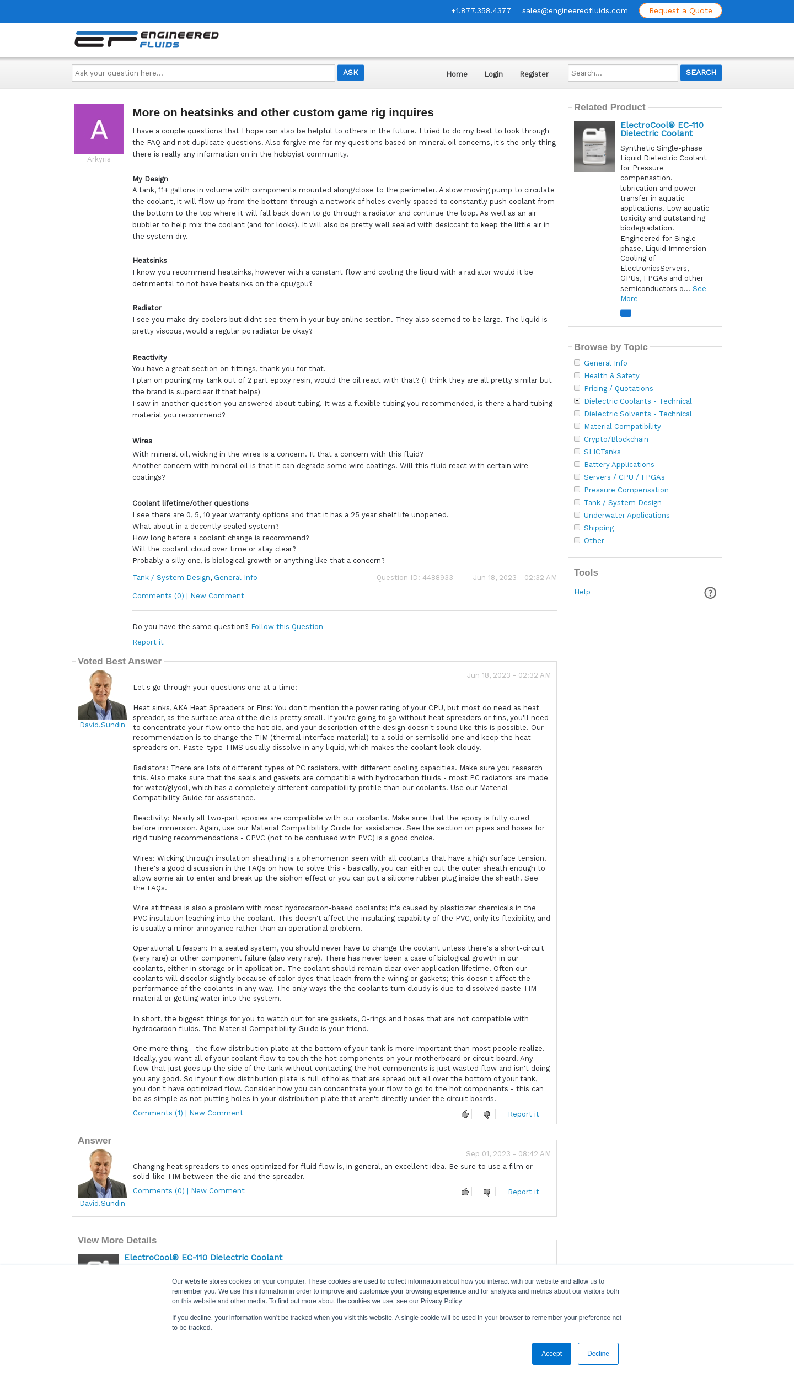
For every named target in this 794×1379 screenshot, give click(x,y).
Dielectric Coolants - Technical (638, 401)
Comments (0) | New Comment (188, 596)
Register (534, 74)
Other (594, 541)
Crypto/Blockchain (616, 439)
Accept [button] (551, 1353)
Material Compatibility (622, 427)
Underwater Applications (627, 515)
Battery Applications (619, 465)
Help (582, 592)
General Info (235, 577)
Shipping (599, 528)
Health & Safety (612, 376)
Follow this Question (287, 627)
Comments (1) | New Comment (188, 1113)
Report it (148, 642)
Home (457, 74)
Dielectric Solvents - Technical (638, 414)
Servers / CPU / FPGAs (624, 477)
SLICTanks (602, 452)
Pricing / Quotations (618, 389)
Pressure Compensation (626, 490)
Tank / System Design (171, 577)
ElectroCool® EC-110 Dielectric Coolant (203, 1258)
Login (493, 74)
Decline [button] (598, 1353)
